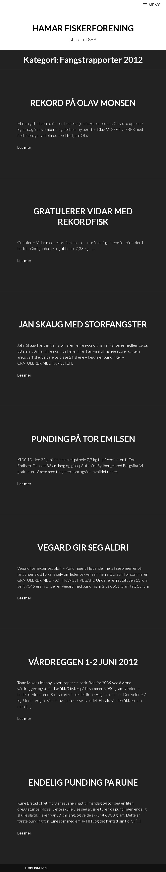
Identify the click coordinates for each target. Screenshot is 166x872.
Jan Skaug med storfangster (83, 324)
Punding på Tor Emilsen (83, 439)
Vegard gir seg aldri (83, 547)
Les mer (24, 147)
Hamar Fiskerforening (83, 28)
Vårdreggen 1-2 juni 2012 (83, 662)
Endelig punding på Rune (83, 782)
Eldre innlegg (36, 867)
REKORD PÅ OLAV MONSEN (83, 103)
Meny (151, 5)
